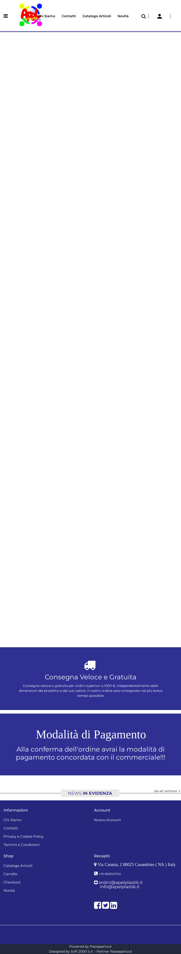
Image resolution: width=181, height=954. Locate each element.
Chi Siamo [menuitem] (46, 16)
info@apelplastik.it (120, 886)
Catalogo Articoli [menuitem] (96, 16)
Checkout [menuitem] (12, 882)
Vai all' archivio (167, 791)
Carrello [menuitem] (10, 874)
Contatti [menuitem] (69, 16)
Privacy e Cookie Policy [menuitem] (24, 836)
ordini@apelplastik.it (121, 882)
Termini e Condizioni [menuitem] (22, 844)
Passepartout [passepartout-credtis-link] (101, 946)
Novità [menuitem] (123, 16)
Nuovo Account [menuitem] (107, 820)
